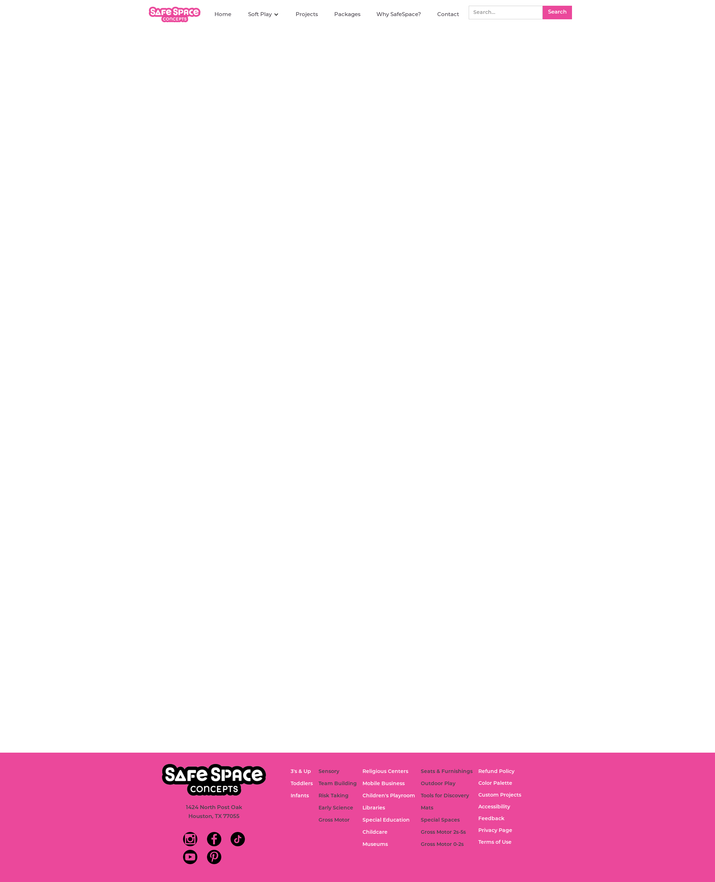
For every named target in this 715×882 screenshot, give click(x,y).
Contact (448, 14)
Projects (307, 14)
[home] (175, 14)
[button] (263, 14)
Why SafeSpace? (398, 14)
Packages (347, 14)
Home (222, 14)
